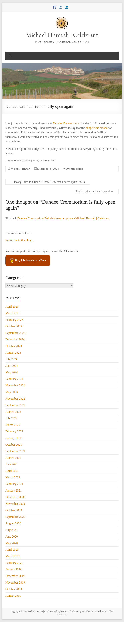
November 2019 (15, 582)
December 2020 (15, 497)
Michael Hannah (20, 168)
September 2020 (15, 516)
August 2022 (13, 411)
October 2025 (13, 326)
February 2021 (14, 484)
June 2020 (11, 536)
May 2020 (11, 543)
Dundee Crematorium (66, 123)
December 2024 (15, 339)
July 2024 (11, 359)
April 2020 (12, 549)
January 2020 (13, 569)
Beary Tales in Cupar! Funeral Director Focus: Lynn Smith (47, 182)
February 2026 (14, 319)
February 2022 (14, 431)
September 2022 (15, 405)
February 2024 (14, 378)
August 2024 (13, 352)
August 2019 (13, 595)
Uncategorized (74, 168)
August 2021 (13, 457)
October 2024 (13, 346)
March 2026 (12, 313)
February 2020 (14, 562)
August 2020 (13, 523)
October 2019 (13, 589)
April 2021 (12, 470)
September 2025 (15, 332)
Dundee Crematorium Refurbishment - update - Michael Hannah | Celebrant (63, 218)
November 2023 (15, 385)
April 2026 (12, 306)
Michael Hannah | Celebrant (62, 35)
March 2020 (12, 556)
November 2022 (15, 398)
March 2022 (12, 424)
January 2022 (13, 438)
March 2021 (12, 477)
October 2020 (13, 510)
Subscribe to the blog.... (19, 240)
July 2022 (11, 418)
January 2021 (13, 490)
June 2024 (11, 365)
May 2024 (11, 372)
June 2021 (11, 464)
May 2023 (11, 392)
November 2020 (15, 503)
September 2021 (15, 451)
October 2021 (13, 444)
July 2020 (11, 530)
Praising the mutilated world (95, 191)
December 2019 (15, 576)
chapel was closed (97, 128)
